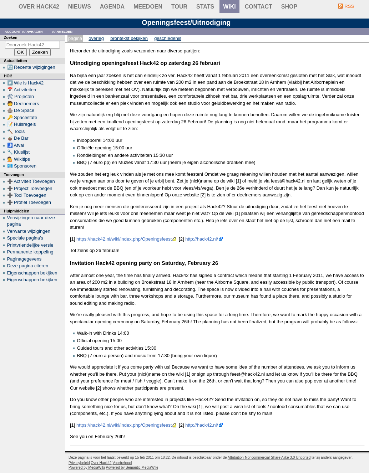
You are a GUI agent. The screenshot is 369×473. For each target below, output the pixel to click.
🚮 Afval (15, 145)
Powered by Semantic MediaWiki (132, 467)
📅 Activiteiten (21, 89)
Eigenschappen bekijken (32, 273)
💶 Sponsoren (22, 166)
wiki (229, 7)
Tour (179, 7)
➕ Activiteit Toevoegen (31, 181)
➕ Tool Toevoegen (26, 195)
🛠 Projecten (20, 96)
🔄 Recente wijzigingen (31, 67)
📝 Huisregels (21, 124)
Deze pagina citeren (28, 265)
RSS (349, 6)
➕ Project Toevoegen (29, 188)
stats (205, 7)
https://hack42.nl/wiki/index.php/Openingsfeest (124, 239)
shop (289, 7)
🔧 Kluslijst (18, 152)
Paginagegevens (24, 259)
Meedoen (147, 7)
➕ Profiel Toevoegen (29, 202)
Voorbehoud (122, 463)
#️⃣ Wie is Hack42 (25, 83)
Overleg (96, 38)
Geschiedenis (167, 38)
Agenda (112, 7)
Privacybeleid (79, 463)
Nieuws (79, 7)
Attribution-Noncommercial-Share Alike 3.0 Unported (269, 457)
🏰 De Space (21, 110)
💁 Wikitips (18, 159)
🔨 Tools (16, 131)
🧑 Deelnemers (23, 103)
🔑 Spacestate (22, 117)
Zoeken (10, 37)
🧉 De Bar (18, 138)
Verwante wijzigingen (28, 231)
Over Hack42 (39, 7)
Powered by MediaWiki (87, 467)
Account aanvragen (24, 31)
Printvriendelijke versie (30, 245)
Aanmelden (62, 31)
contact (258, 7)
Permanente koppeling (30, 252)
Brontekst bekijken (129, 38)
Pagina (75, 38)
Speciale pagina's (25, 238)
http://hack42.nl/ (201, 239)
